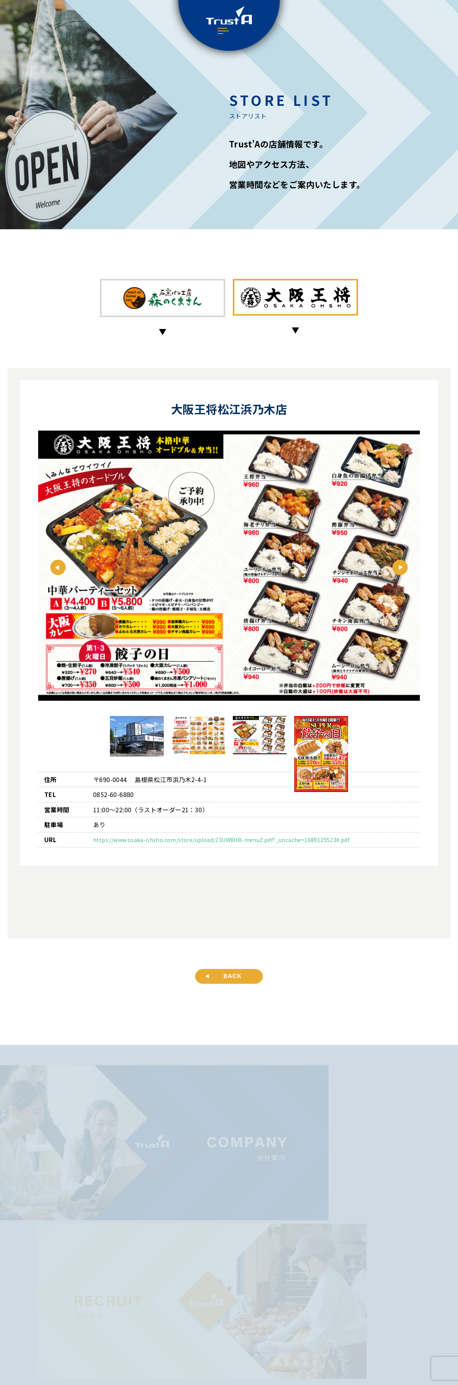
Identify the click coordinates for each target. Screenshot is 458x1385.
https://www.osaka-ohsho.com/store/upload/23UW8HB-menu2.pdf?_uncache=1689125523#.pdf (236, 842)
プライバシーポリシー (229, 1325)
